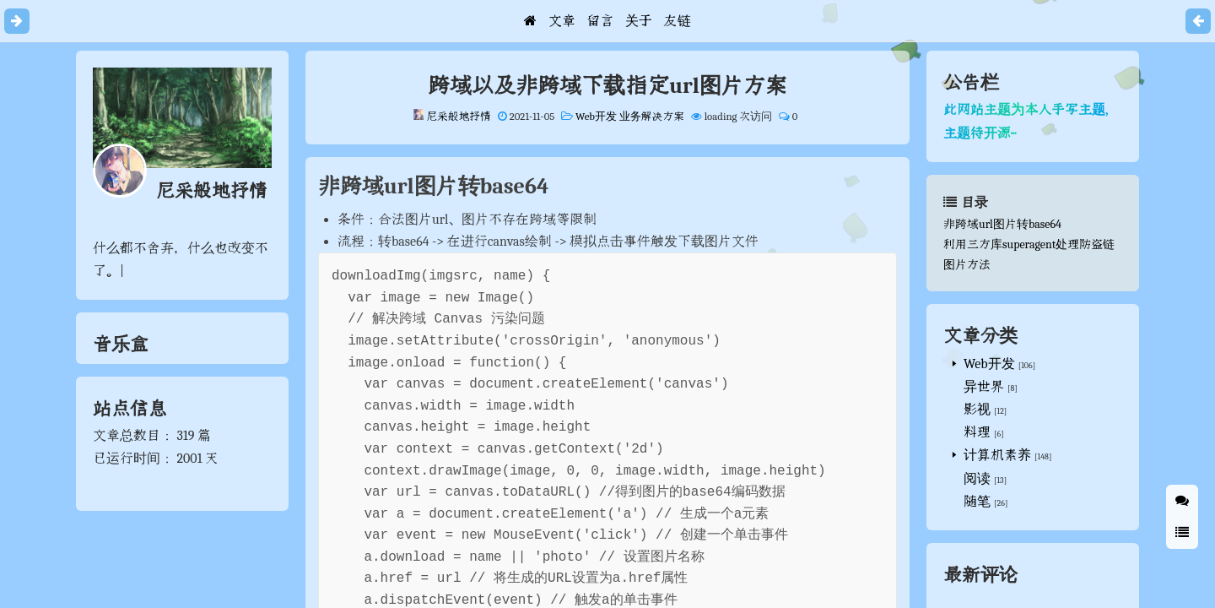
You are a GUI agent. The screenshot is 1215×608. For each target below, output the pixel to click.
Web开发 (597, 116)
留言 (599, 21)
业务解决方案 (653, 116)
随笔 (977, 501)
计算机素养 (997, 455)
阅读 (977, 478)
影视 (977, 409)
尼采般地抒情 (458, 116)
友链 (677, 21)
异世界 (984, 386)
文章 (561, 21)
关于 (638, 21)
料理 (977, 432)
